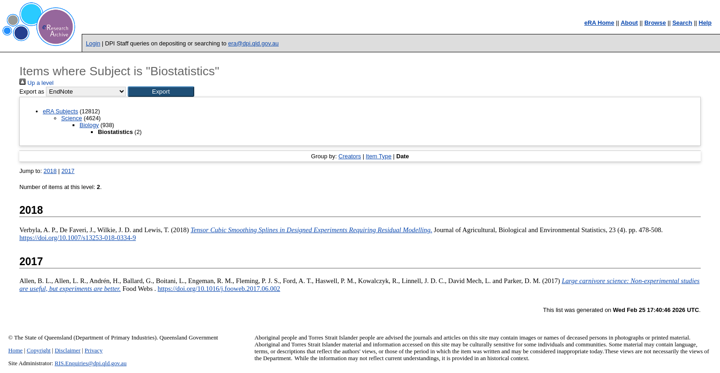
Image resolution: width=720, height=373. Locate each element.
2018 (50, 170)
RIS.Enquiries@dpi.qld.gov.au (91, 363)
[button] (161, 91)
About (629, 22)
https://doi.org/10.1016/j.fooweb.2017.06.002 (219, 288)
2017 (68, 170)
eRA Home (599, 22)
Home (15, 350)
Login (93, 43)
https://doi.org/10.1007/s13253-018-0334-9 (77, 237)
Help (705, 22)
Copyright (39, 350)
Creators (349, 156)
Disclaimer (67, 350)
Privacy (93, 350)
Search (682, 22)
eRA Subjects (60, 111)
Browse (655, 22)
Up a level (36, 82)
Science (71, 118)
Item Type (379, 156)
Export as (31, 91)
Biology (89, 125)
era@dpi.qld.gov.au (253, 43)
